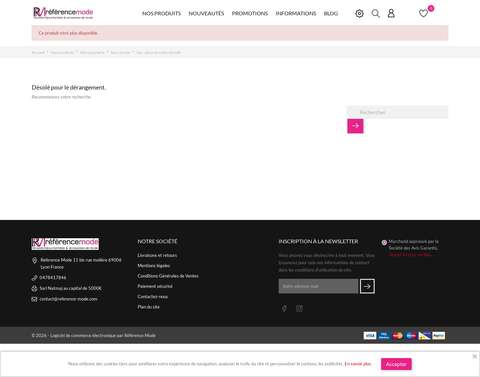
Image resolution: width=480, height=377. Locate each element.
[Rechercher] (397, 112)
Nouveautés (206, 13)
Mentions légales (154, 265)
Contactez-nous (153, 296)
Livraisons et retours (157, 255)
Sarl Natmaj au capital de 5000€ (71, 288)
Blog (331, 13)
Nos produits (161, 13)
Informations (296, 13)
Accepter (396, 364)
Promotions (250, 13)
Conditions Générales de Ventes (168, 276)
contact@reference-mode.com (68, 298)
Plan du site (149, 306)
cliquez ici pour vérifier (410, 254)
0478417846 (53, 277)
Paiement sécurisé (155, 286)
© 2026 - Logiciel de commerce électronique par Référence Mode (94, 335)
